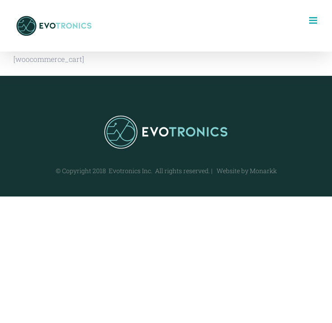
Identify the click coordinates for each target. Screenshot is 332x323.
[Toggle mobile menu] (314, 20)
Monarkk (263, 170)
